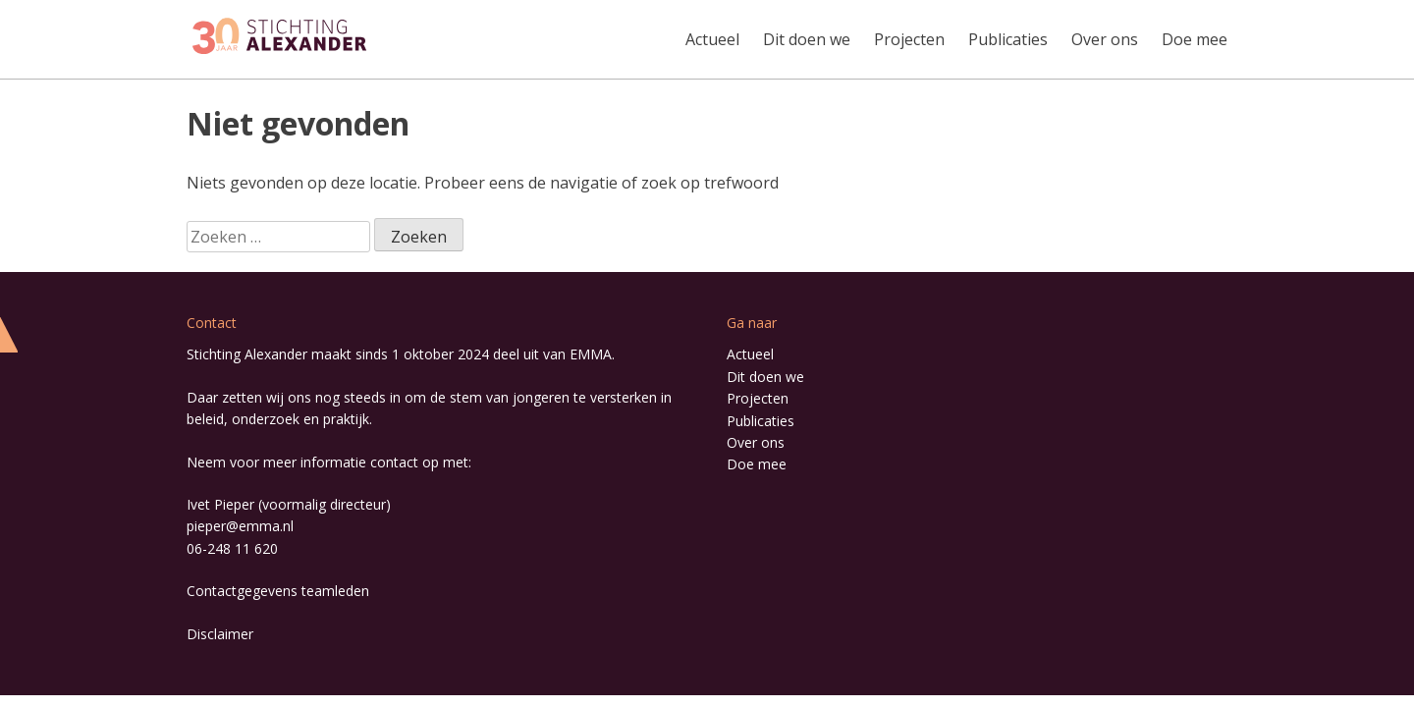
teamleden (335, 590)
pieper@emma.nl (240, 526)
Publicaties (1008, 39)
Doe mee (1194, 39)
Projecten (909, 39)
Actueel (712, 39)
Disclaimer (220, 634)
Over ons (1104, 39)
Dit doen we (806, 39)
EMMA (591, 354)
